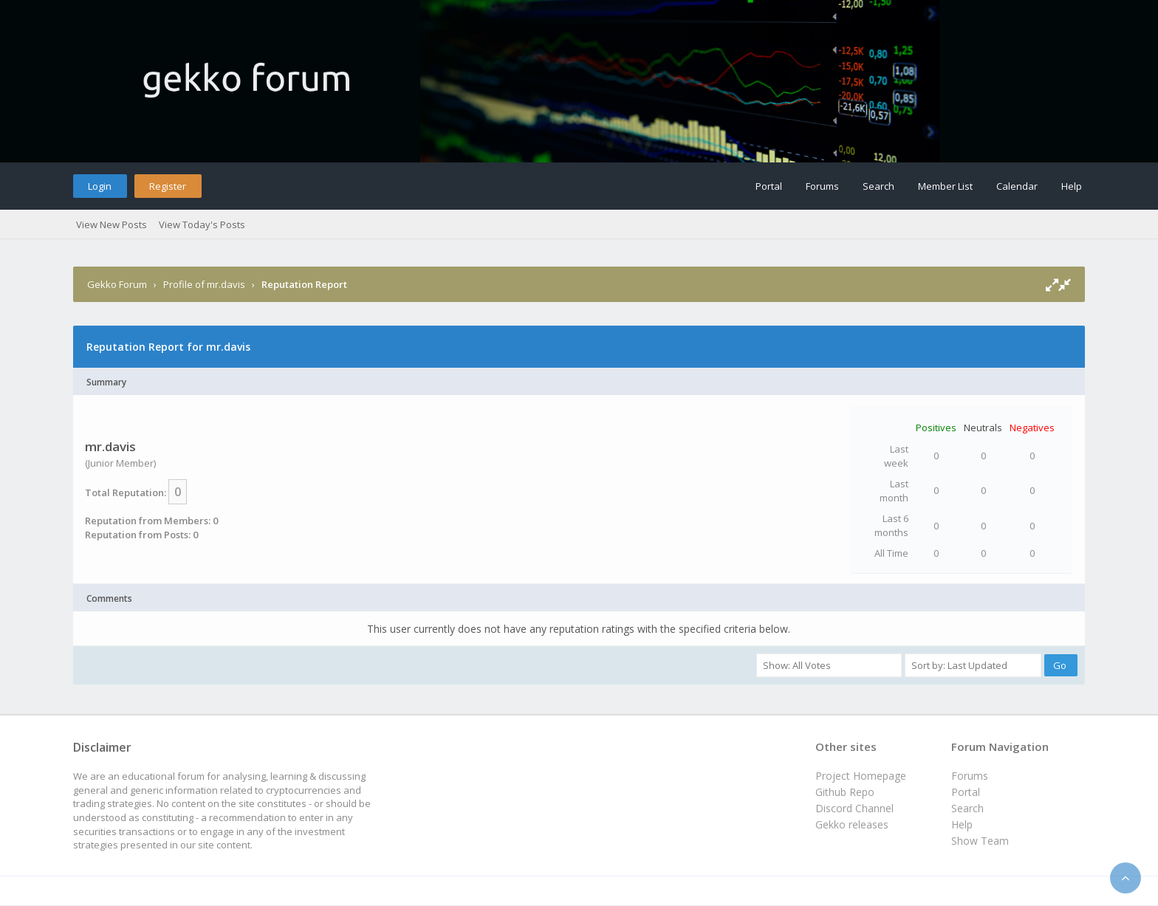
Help (1071, 186)
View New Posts (111, 224)
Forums (822, 186)
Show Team (980, 841)
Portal (769, 186)
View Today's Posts (202, 224)
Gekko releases (851, 824)
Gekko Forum (117, 284)
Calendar (1017, 186)
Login (100, 186)
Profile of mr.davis (204, 284)
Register (167, 186)
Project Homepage (860, 776)
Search (878, 186)
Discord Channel (854, 808)
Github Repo (844, 792)
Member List (945, 186)
